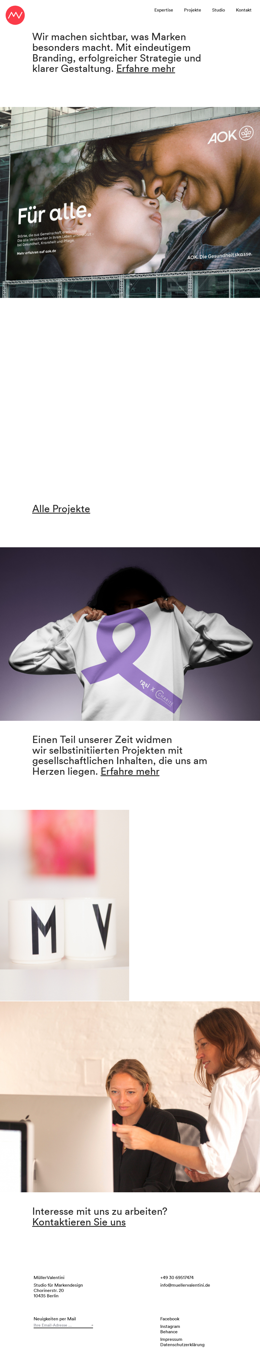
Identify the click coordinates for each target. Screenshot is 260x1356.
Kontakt (244, 10)
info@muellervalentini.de (185, 1285)
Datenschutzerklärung (182, 1344)
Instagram (170, 1326)
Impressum (171, 1339)
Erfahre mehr (145, 68)
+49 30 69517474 (177, 1277)
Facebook (169, 1318)
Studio (218, 10)
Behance (169, 1331)
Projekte (192, 10)
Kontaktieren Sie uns (79, 1222)
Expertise (163, 10)
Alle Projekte (61, 508)
